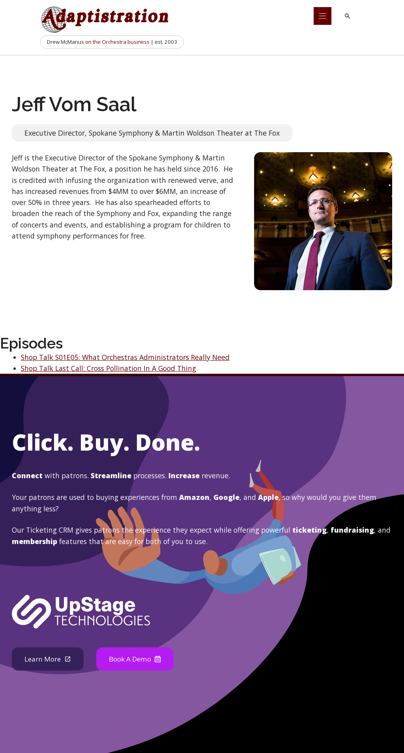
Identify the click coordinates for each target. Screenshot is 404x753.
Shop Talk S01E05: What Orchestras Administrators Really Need (125, 357)
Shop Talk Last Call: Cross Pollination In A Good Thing (108, 368)
